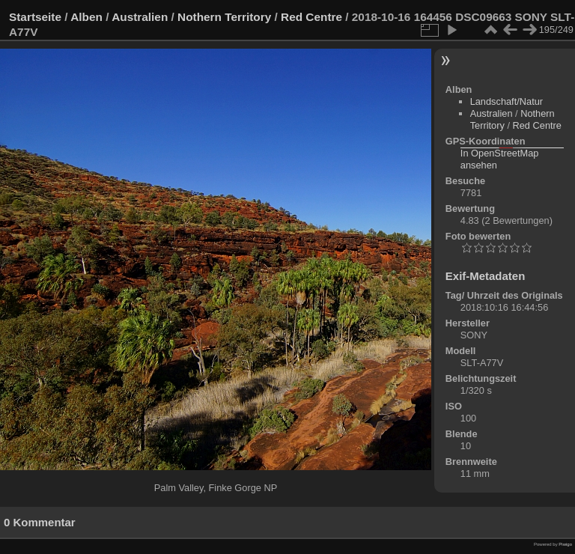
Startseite (35, 16)
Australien (140, 16)
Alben (86, 16)
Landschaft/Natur (506, 101)
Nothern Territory (224, 16)
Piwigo (565, 544)
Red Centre (311, 16)
